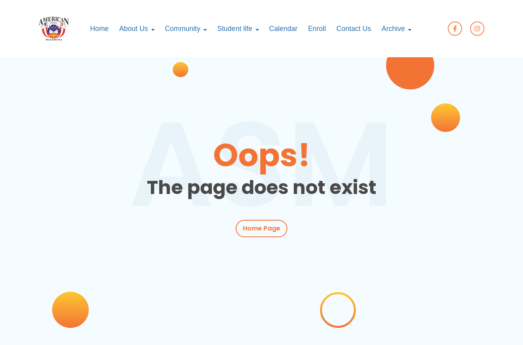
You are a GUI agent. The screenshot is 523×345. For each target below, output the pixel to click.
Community (182, 29)
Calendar (283, 29)
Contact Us (353, 29)
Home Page (261, 228)
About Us (133, 29)
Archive (393, 29)
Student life (234, 29)
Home (99, 29)
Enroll (317, 29)
